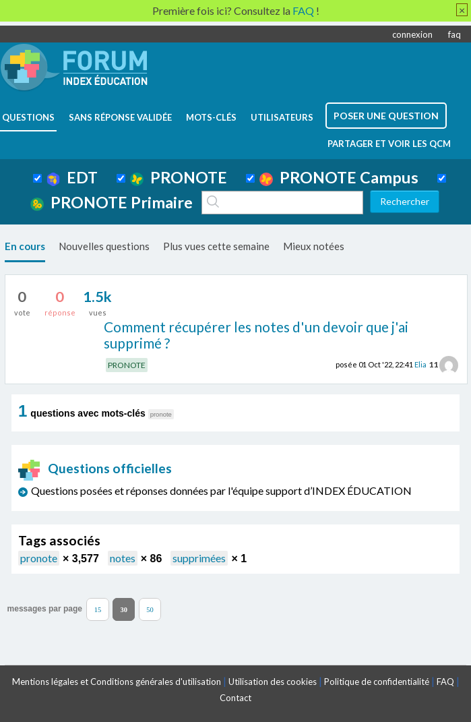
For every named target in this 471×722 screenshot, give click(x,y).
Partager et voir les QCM (389, 143)
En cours (25, 246)
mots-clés (211, 117)
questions (28, 117)
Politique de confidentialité (376, 681)
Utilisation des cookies (272, 681)
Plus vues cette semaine (216, 246)
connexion (412, 34)
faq (454, 34)
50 (150, 609)
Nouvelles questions (104, 246)
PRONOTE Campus (338, 177)
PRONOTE (178, 177)
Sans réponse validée (120, 117)
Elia (420, 364)
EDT (72, 177)
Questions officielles (95, 468)
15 (98, 609)
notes (122, 557)
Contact (235, 697)
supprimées (199, 557)
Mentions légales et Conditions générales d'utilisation (116, 681)
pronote (38, 557)
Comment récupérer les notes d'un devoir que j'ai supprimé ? (256, 335)
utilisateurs (282, 117)
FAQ (445, 681)
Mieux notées (313, 246)
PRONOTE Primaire (111, 202)
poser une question (386, 115)
